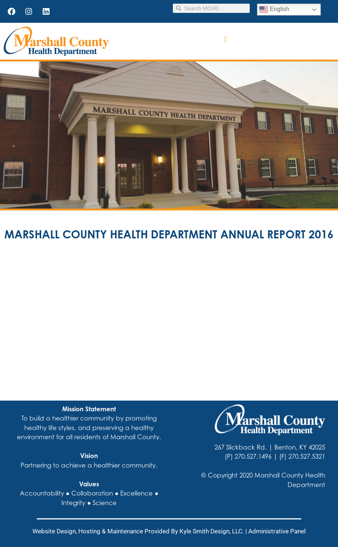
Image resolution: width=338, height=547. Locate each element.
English (274, 9)
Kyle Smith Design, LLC (210, 531)
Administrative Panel (277, 531)
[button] (225, 39)
